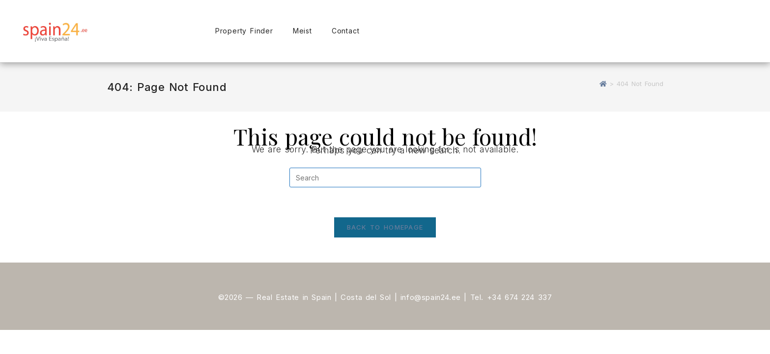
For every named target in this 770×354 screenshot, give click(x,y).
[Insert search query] (385, 177)
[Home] (603, 84)
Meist (302, 31)
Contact (346, 31)
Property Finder (244, 31)
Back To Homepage (385, 227)
